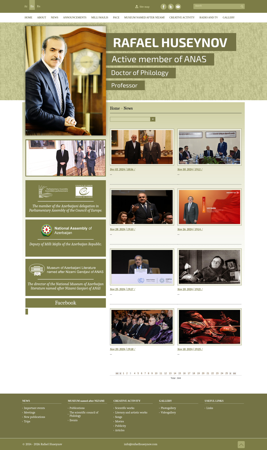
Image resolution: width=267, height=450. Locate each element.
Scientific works (124, 408)
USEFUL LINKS (214, 401)
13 (170, 373)
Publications (77, 408)
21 (208, 373)
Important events (34, 408)
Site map (144, 6)
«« (117, 373)
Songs (118, 417)
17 (189, 373)
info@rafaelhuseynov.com (140, 444)
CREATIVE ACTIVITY (182, 17)
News (54, 17)
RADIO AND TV (209, 17)
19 (198, 373)
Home (115, 108)
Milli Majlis (99, 17)
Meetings (29, 412)
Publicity (120, 426)
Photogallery (168, 408)
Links (209, 408)
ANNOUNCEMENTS (74, 17)
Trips (27, 421)
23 (217, 373)
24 (222, 373)
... (111, 174)
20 (203, 373)
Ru (38, 6)
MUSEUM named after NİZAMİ (144, 17)
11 (161, 373)
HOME (28, 17)
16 (184, 373)
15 (179, 373)
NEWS (26, 401)
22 (212, 373)
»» (234, 373)
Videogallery (168, 412)
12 (165, 373)
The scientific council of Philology (84, 414)
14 (175, 373)
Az (25, 6)
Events (74, 420)
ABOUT (41, 17)
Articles (119, 430)
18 (193, 373)
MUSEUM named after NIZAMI (86, 401)
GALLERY (229, 17)
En (32, 6)
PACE (116, 17)
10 (156, 373)
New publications (34, 417)
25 (226, 373)
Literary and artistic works (131, 412)
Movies (119, 421)
